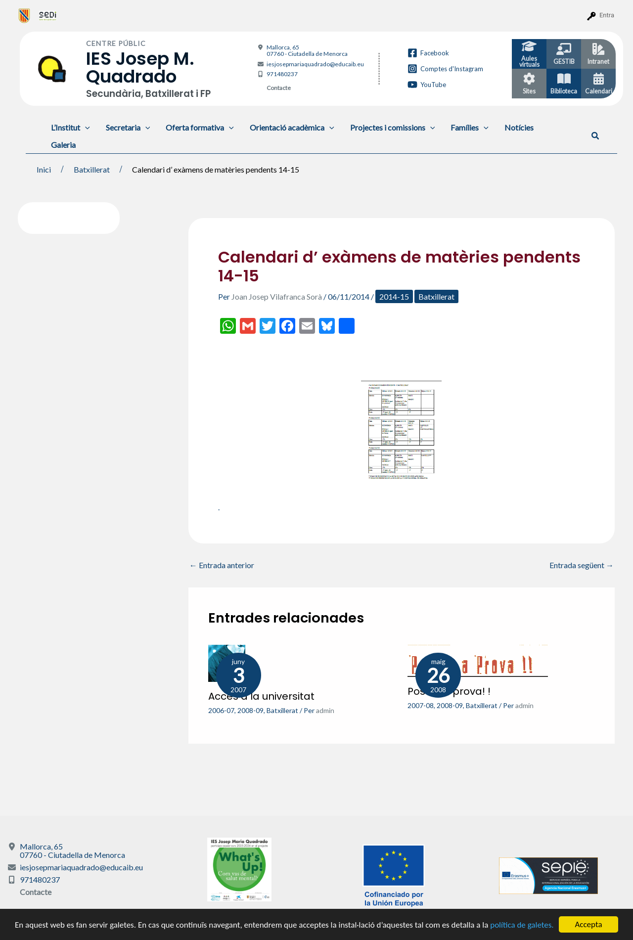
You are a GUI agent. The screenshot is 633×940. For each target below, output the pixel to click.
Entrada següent (581, 565)
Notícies (519, 127)
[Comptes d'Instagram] (445, 69)
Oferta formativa (200, 127)
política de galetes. (521, 925)
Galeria (63, 144)
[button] (595, 136)
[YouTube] (426, 85)
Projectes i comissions (392, 127)
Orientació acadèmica (292, 127)
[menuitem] (24, 15)
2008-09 (250, 710)
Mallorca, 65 (307, 50)
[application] (85, 127)
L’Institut (70, 127)
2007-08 (420, 705)
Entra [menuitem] (606, 15)
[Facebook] (428, 53)
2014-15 (394, 296)
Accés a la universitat (261, 696)
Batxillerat (436, 296)
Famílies (470, 127)
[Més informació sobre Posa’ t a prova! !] (477, 659)
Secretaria (128, 127)
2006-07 (221, 710)
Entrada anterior (221, 565)
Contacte (279, 87)
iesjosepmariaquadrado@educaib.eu (315, 64)
